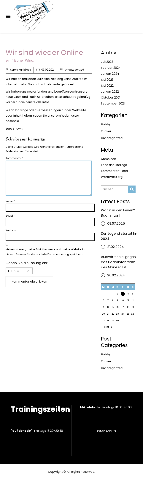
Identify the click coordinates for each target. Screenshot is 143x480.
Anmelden (108, 159)
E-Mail (10, 216)
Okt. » (108, 327)
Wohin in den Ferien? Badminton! (118, 213)
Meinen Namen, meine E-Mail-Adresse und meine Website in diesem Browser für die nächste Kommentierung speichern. (45, 252)
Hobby (106, 124)
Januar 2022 (110, 91)
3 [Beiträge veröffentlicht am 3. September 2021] (122, 294)
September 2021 (113, 103)
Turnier (106, 131)
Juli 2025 (107, 62)
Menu (9, 16)
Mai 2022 (107, 85)
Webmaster (70, 115)
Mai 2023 (107, 79)
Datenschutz (106, 431)
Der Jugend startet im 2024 (119, 236)
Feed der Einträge (114, 165)
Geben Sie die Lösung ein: (27, 263)
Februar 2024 (111, 68)
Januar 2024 (110, 74)
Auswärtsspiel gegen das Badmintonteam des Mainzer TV (118, 262)
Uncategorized (74, 70)
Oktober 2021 (110, 97)
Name (10, 201)
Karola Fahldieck (20, 70)
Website (11, 230)
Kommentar (14, 158)
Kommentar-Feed (114, 171)
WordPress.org (112, 177)
